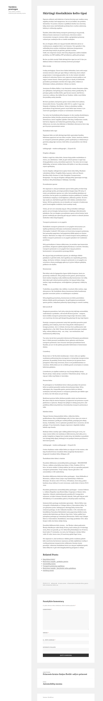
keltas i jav (55, 585)
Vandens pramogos (13, 8)
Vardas (46, 632)
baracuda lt (72, 583)
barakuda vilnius (79, 583)
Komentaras (47, 609)
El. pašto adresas (49, 640)
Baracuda (54, 583)
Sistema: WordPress (48, 697)
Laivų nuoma (63, 583)
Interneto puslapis (49, 647)
